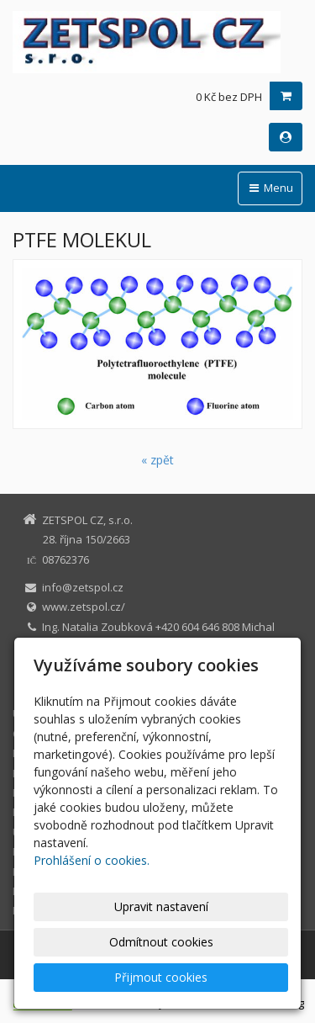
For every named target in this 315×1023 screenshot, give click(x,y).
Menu (270, 187)
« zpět (157, 460)
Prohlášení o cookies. (92, 860)
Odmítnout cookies (161, 942)
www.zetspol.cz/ (83, 606)
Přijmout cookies (160, 977)
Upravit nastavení (161, 906)
